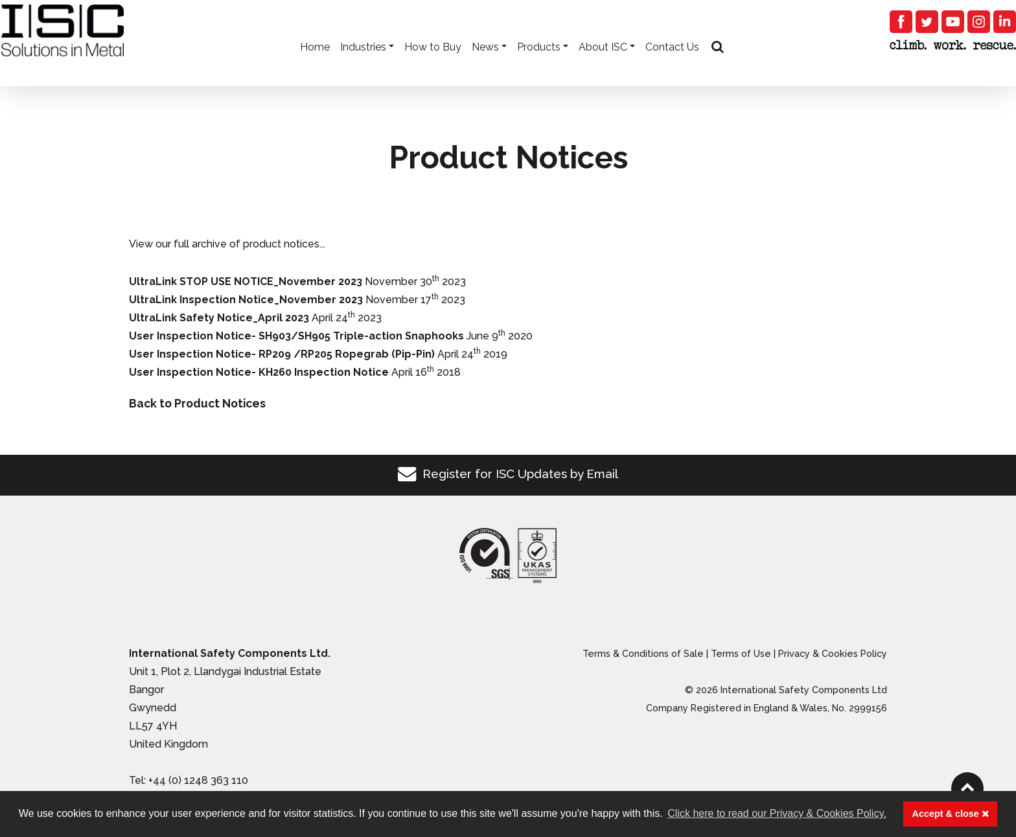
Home (314, 65)
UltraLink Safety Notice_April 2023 (219, 318)
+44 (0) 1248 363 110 (198, 780)
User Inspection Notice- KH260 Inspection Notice (259, 372)
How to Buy (431, 65)
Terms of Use (741, 653)
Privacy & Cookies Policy (832, 653)
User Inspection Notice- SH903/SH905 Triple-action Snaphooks (296, 336)
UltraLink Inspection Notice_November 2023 (246, 299)
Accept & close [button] (950, 813)
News (484, 65)
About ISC (601, 65)
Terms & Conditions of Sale (643, 653)
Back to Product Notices (197, 403)
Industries (362, 65)
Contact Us (671, 65)
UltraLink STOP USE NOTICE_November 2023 (245, 281)
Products (537, 65)
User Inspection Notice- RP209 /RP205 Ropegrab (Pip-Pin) (282, 354)
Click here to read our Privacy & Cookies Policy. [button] (776, 813)
